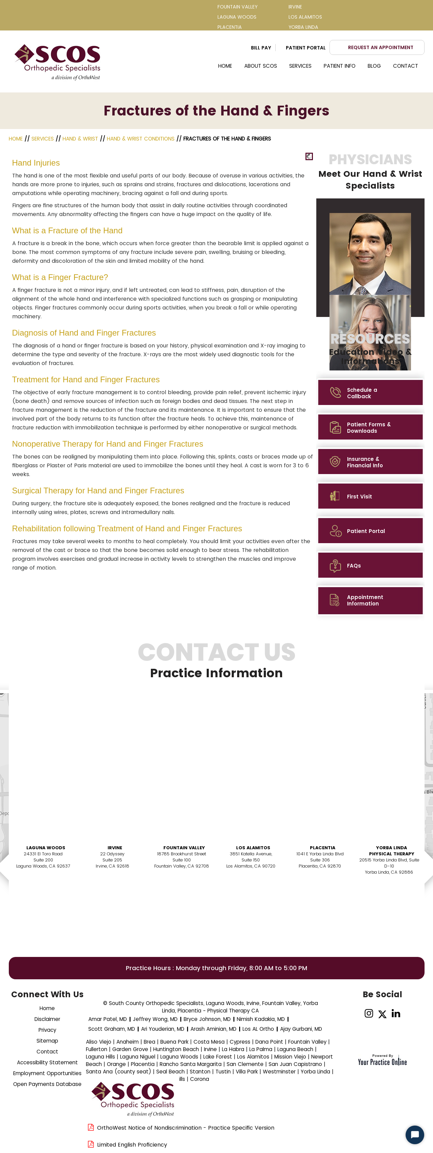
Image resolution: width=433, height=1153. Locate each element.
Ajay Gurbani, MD (301, 1028)
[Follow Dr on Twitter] (382, 1014)
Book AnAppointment (45, 894)
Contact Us (217, 664)
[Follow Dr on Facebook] (355, 1014)
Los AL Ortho (258, 1028)
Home (225, 65)
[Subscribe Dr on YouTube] (409, 1014)
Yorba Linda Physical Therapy (391, 851)
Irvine (115, 848)
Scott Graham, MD (111, 1028)
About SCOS (260, 65)
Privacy (47, 1029)
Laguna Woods (45, 848)
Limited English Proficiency (132, 1145)
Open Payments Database (47, 1084)
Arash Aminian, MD (213, 1028)
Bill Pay (261, 47)
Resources (370, 348)
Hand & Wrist (80, 138)
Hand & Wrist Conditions (141, 138)
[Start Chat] (415, 1135)
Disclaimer (47, 1019)
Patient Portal (306, 47)
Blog (374, 65)
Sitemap (47, 1040)
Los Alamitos (253, 848)
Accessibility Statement (47, 1062)
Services (300, 65)
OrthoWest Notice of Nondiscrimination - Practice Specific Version (185, 1128)
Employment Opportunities (47, 1073)
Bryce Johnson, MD (207, 1019)
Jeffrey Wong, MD (155, 1019)
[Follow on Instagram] (368, 1014)
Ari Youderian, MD (162, 1028)
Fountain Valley (184, 848)
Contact (405, 65)
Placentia (322, 848)
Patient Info (340, 65)
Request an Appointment (380, 47)
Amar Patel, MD (107, 1019)
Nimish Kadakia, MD (261, 1019)
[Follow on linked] (396, 1014)
